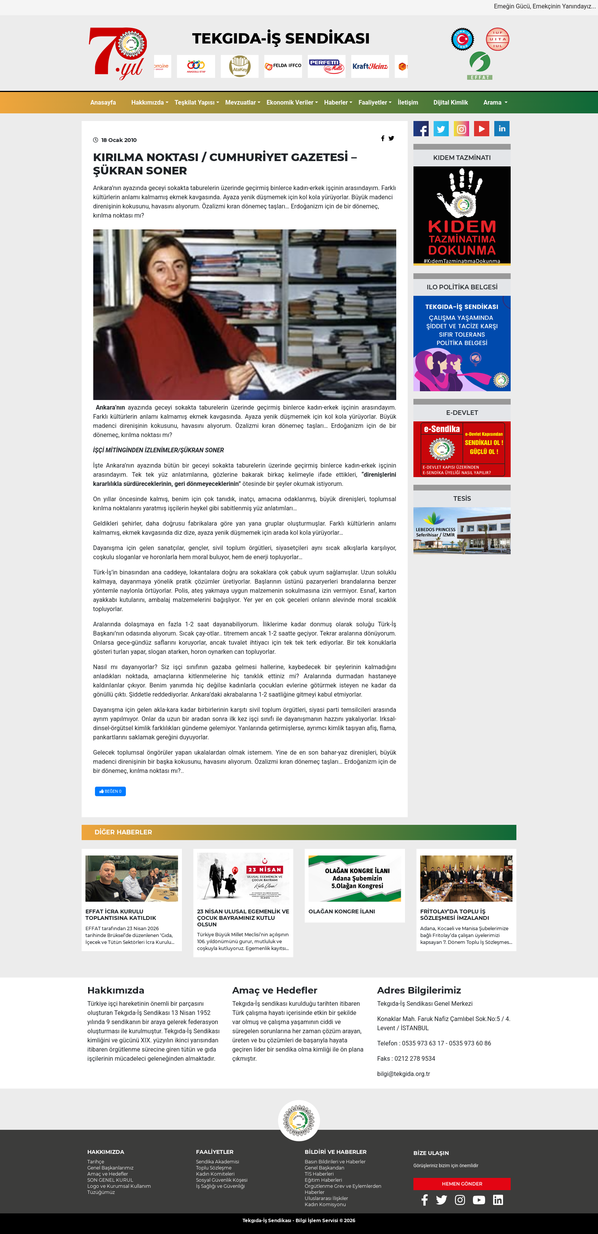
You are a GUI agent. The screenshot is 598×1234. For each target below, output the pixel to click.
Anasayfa (103, 102)
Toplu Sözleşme (213, 1168)
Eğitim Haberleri (323, 1180)
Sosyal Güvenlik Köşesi (222, 1180)
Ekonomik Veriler (290, 102)
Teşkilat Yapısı (195, 102)
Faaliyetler (372, 102)
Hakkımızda (147, 102)
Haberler (336, 102)
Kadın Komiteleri (215, 1174)
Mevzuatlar (240, 102)
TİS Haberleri (319, 1174)
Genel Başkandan (324, 1168)
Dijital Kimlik (451, 102)
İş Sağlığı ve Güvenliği (220, 1186)
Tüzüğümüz (101, 1192)
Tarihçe (95, 1162)
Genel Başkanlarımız (110, 1168)
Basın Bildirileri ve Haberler (335, 1162)
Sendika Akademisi (217, 1162)
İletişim (408, 102)
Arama (493, 102)
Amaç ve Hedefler (107, 1174)
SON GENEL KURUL (110, 1180)
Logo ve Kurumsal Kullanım (119, 1186)
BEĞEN (110, 791)
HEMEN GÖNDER (462, 1184)
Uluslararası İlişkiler (326, 1198)
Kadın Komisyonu (325, 1204)
